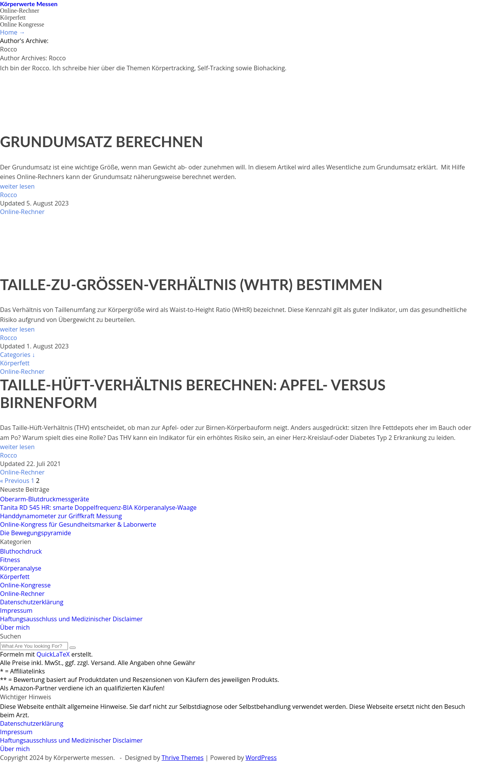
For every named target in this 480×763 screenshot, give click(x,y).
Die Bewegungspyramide (35, 533)
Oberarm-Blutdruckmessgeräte (44, 499)
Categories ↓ (17, 354)
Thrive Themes (183, 757)
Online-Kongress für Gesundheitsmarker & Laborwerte (78, 524)
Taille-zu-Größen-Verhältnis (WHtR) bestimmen (191, 284)
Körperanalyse (20, 568)
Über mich (15, 627)
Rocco (8, 195)
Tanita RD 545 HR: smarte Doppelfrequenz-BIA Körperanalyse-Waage (98, 507)
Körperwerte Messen (29, 3)
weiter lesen (17, 186)
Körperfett (13, 17)
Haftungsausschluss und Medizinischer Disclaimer (71, 619)
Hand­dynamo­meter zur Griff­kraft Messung (61, 516)
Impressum (16, 610)
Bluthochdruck (21, 551)
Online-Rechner (19, 10)
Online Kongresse (22, 24)
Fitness (10, 560)
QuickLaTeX (53, 654)
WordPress (260, 757)
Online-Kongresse (25, 585)
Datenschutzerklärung (31, 602)
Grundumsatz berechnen (101, 141)
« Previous (14, 480)
